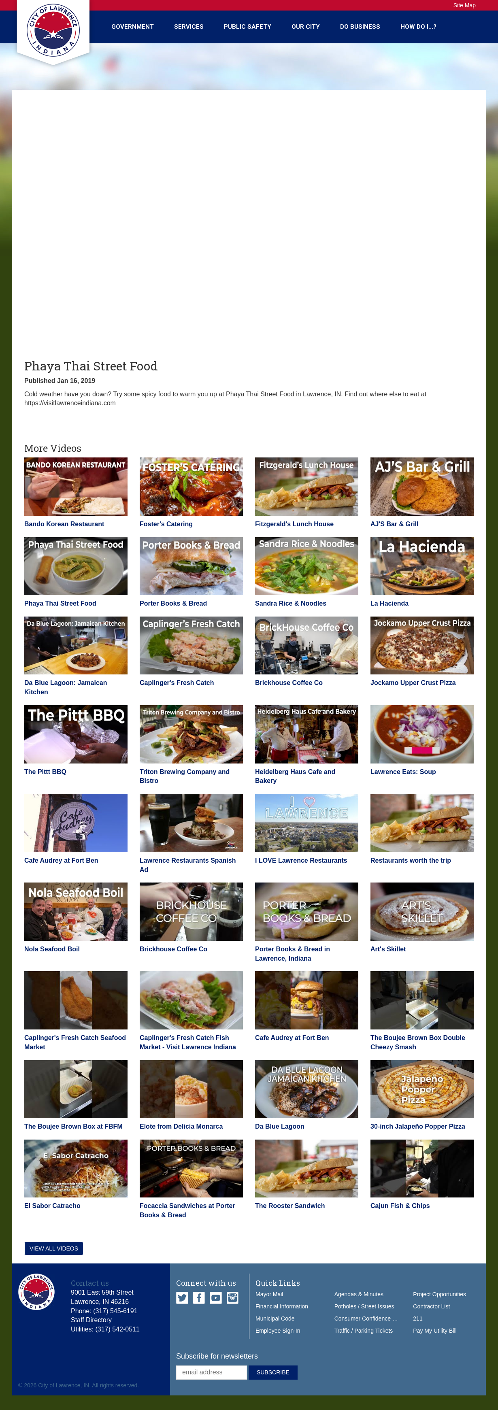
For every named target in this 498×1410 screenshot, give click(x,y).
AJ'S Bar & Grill (394, 524)
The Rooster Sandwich (290, 1205)
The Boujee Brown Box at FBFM (73, 1126)
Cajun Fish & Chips (400, 1205)
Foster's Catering (166, 524)
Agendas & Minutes (358, 1294)
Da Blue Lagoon (279, 1126)
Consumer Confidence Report (371, 1318)
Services (189, 26)
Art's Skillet (388, 949)
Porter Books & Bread (173, 603)
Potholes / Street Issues (364, 1306)
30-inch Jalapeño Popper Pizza (417, 1126)
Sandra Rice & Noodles (290, 603)
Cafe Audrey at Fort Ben (61, 860)
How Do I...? (418, 26)
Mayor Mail (269, 1294)
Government (132, 26)
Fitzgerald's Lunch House (294, 524)
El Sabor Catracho (52, 1205)
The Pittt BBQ (45, 771)
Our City (306, 26)
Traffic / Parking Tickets (363, 1330)
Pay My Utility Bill (434, 1330)
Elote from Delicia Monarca (181, 1126)
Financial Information (281, 1306)
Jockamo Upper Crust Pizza (413, 682)
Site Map (464, 5)
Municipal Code (275, 1318)
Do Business (360, 26)
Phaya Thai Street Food (60, 603)
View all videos (54, 1248)
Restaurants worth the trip (410, 860)
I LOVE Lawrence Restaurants (301, 860)
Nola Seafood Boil (52, 949)
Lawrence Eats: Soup (403, 771)
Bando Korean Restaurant (64, 524)
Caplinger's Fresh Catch (177, 682)
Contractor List (431, 1306)
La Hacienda (389, 603)
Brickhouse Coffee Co (289, 682)
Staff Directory (91, 1319)
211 (417, 1318)
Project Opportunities (439, 1294)
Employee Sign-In (277, 1330)
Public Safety (247, 26)
